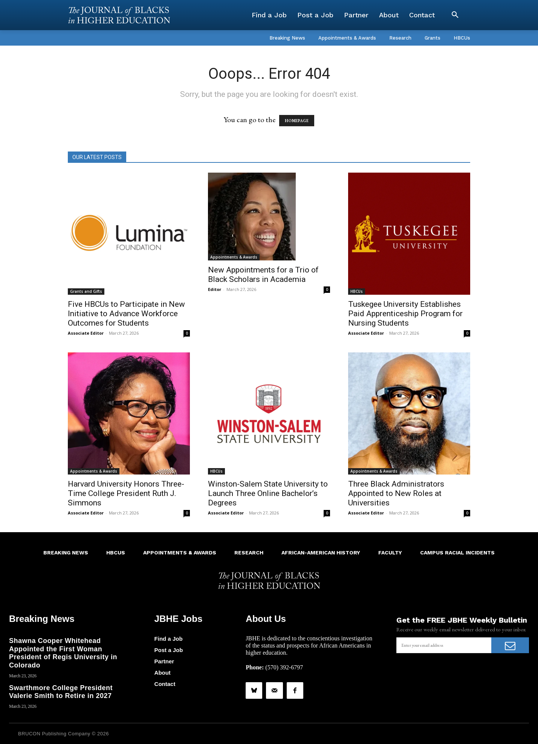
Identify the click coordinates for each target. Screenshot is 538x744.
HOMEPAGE (297, 120)
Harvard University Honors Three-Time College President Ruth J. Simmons (126, 493)
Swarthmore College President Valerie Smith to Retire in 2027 (61, 692)
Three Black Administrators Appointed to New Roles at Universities (396, 493)
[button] (455, 15)
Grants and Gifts (86, 291)
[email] (443, 645)
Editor (214, 289)
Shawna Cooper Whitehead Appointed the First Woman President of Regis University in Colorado (63, 653)
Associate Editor (86, 333)
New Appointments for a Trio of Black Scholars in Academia (263, 274)
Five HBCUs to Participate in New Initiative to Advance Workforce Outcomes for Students (126, 314)
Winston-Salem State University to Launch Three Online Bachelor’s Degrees (268, 493)
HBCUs (356, 291)
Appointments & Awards (233, 257)
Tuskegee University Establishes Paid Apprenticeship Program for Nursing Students (405, 314)
